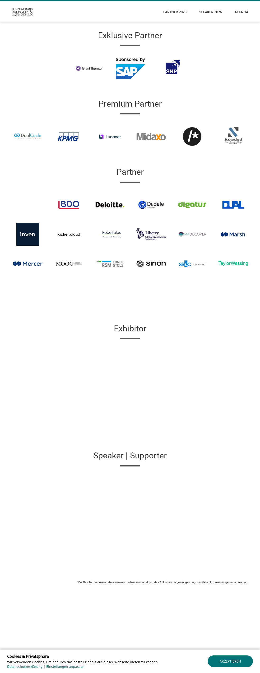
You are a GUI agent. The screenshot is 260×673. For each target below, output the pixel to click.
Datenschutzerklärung (24, 666)
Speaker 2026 (210, 12)
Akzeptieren (230, 661)
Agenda (241, 12)
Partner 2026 (174, 12)
